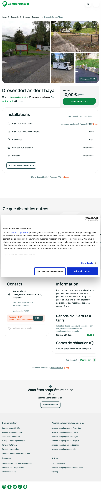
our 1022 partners (19, 232)
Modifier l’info (86, 116)
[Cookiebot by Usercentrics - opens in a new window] (86, 219)
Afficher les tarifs (79, 101)
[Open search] (88, 4)
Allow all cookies (82, 271)
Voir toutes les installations (21, 165)
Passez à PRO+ (56, 177)
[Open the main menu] (96, 4)
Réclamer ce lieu (50, 404)
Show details (87, 263)
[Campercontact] (15, 4)
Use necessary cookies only (50, 271)
